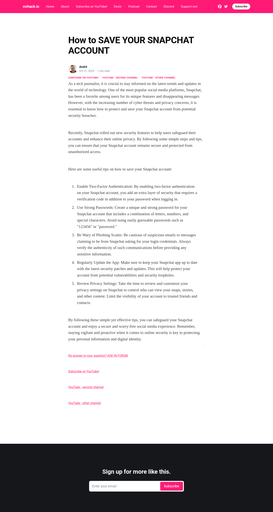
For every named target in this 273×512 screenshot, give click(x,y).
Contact (151, 6)
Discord (169, 6)
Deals (118, 6)
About (65, 6)
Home (50, 6)
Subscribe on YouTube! (91, 6)
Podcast (134, 6)
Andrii (83, 67)
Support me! (189, 6)
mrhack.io (31, 6)
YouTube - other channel (159, 77)
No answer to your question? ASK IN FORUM (98, 355)
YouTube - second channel (120, 77)
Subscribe (241, 6)
